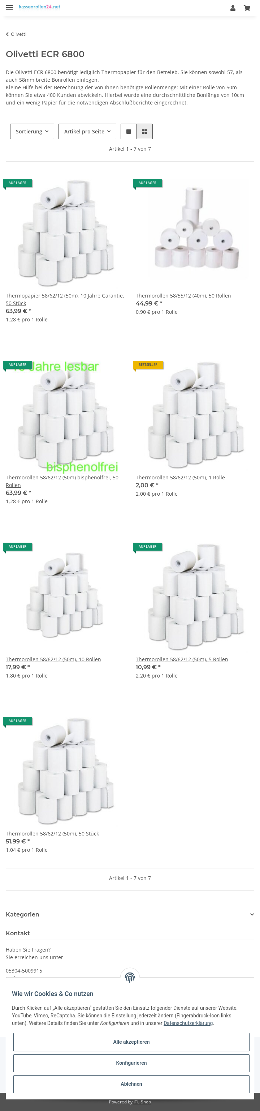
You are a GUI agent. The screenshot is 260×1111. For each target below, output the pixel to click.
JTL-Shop (142, 1102)
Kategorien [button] (22, 914)
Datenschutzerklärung (188, 1023)
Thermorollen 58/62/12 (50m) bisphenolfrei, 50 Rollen (62, 481)
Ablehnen (131, 1084)
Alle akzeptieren (131, 1042)
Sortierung (29, 131)
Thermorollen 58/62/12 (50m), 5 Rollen (182, 659)
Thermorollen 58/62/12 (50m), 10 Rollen (53, 659)
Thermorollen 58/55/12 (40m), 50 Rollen (183, 295)
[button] (232, 8)
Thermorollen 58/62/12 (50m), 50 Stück (52, 833)
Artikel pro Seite (84, 131)
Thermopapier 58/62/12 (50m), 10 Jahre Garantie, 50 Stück (65, 299)
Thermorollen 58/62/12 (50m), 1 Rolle (180, 477)
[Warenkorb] (247, 8)
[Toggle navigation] (9, 4)
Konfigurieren (131, 1063)
